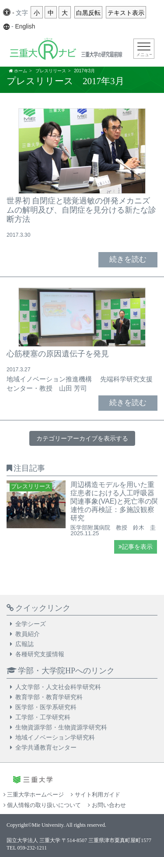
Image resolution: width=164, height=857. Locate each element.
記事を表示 (136, 547)
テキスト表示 (126, 12)
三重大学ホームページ (33, 794)
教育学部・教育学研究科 (49, 697)
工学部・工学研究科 (42, 717)
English (25, 26)
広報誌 (24, 643)
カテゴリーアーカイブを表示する (82, 438)
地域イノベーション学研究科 (55, 737)
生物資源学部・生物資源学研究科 (61, 727)
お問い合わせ (107, 805)
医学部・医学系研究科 (46, 707)
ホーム (20, 70)
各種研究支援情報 (39, 654)
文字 (22, 12)
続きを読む (128, 259)
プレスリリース (50, 70)
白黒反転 (88, 12)
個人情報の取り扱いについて (42, 805)
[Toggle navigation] (143, 49)
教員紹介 (27, 633)
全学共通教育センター (46, 747)
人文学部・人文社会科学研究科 (58, 686)
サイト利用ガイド (95, 794)
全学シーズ (30, 623)
